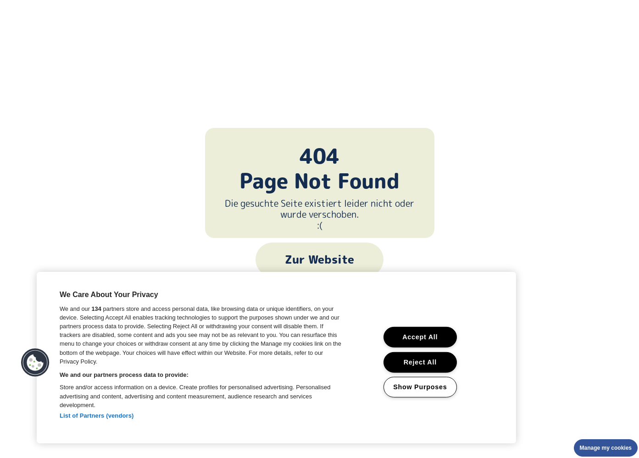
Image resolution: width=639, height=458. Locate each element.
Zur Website (319, 259)
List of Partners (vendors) (97, 415)
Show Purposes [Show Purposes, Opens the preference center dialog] (420, 387)
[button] (35, 362)
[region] (276, 357)
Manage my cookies (606, 448)
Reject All (420, 361)
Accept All (420, 337)
